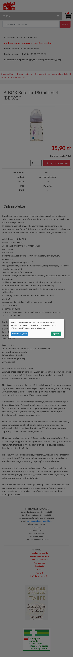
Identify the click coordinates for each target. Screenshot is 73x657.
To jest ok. (56, 334)
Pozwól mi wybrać (19, 334)
